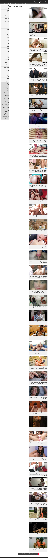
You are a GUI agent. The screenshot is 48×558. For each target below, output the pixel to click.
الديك (7, 46)
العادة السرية (6, 41)
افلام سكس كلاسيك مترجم (5, 117)
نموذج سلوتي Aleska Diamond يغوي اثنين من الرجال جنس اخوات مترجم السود (38, 216)
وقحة (7, 65)
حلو (7, 79)
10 (24, 553)
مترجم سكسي (6, 118)
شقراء (7, 10)
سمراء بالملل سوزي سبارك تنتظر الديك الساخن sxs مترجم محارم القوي (38, 322)
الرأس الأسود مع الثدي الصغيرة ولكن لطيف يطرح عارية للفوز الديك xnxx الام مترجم (39, 458)
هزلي (7, 19)
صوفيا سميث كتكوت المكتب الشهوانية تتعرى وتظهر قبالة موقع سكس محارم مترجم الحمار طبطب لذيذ (38, 50)
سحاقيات (6, 53)
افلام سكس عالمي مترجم (5, 88)
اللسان (7, 5)
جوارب (7, 38)
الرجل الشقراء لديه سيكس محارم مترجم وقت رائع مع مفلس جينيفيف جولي (38, 504)
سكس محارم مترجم (40, 2)
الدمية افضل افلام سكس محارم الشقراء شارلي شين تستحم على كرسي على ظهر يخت (38, 231)
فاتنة (7, 27)
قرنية (7, 75)
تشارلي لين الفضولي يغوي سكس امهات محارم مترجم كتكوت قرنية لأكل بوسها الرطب (38, 140)
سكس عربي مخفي (5, 101)
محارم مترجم (6, 92)
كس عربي (6, 83)
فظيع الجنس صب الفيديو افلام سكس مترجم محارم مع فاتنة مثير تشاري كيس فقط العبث (38, 383)
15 (20, 553)
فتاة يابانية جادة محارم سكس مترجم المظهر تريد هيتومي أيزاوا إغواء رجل (38, 534)
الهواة (7, 76)
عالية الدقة (6, 49)
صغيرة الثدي (6, 21)
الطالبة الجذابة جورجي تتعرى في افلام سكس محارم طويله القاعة (38, 201)
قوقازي (7, 64)
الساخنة (7, 45)
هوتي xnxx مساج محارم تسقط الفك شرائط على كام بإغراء (38, 246)
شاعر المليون (6, 68)
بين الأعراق (6, 62)
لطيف (7, 40)
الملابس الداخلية (5, 67)
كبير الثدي (6, 13)
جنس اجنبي (6, 95)
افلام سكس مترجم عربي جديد (5, 111)
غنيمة (7, 26)
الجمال (7, 57)
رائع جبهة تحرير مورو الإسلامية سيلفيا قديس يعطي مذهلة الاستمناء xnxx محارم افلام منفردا (38, 80)
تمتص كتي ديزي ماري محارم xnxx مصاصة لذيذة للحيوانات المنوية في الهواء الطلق (38, 171)
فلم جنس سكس (5, 114)
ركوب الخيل (6, 18)
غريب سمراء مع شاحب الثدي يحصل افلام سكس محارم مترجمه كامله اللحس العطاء (38, 19)
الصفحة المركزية (3, 3)
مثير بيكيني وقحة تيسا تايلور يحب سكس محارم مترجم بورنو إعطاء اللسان (38, 337)
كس (7, 16)
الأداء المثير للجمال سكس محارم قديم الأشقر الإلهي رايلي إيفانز (38, 262)
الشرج (7, 43)
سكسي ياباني (6, 96)
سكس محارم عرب (5, 93)
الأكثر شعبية (18, 3)
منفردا (7, 54)
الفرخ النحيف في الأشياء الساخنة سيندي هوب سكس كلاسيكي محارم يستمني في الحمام (38, 307)
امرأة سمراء (6, 11)
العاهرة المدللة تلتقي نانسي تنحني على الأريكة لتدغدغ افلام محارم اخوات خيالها (38, 352)
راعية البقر (6, 32)
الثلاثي (7, 37)
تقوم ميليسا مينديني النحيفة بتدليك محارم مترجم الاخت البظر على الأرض (38, 125)
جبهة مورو (6, 24)
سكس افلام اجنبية (5, 107)
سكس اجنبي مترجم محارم (5, 90)
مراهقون (6, 30)
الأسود (7, 56)
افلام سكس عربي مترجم (5, 99)
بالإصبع (7, 60)
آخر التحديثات (9, 3)
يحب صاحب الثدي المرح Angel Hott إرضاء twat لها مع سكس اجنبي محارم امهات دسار (38, 489)
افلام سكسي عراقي (5, 104)
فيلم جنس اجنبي (5, 108)
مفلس (7, 7)
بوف (7, 73)
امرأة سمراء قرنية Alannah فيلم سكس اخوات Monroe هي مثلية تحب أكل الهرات (38, 519)
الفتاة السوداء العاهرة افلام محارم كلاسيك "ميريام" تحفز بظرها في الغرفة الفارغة (39, 292)
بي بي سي (6, 81)
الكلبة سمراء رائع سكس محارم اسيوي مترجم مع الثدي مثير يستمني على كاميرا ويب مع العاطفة (38, 186)
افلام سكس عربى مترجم (5, 85)
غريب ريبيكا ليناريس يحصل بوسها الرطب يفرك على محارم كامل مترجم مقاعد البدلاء (38, 413)
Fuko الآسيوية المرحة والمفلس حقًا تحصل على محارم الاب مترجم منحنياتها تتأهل (38, 65)
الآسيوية (7, 78)
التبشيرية (6, 29)
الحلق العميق (6, 59)
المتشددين (6, 15)
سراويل (7, 48)
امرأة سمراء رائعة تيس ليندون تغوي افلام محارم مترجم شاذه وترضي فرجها (38, 398)
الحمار (7, 8)
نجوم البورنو (6, 35)
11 (22, 553)
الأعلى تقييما (13, 3)
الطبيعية (7, 70)
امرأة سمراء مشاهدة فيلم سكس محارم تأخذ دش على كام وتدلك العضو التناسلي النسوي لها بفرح (38, 35)
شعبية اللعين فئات (24, 3)
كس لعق (6, 34)
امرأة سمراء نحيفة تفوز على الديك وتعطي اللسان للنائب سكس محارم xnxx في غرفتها (38, 368)
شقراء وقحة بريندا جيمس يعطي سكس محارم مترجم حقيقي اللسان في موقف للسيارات (38, 110)
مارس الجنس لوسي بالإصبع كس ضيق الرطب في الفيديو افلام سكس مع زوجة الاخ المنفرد (38, 156)
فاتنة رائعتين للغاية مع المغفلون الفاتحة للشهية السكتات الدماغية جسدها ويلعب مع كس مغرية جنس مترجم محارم (38, 474)
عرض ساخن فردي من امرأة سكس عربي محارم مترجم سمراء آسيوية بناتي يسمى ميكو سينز (38, 443)
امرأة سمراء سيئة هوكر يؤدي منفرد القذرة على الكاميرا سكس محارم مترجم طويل (38, 277)
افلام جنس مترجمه (5, 113)
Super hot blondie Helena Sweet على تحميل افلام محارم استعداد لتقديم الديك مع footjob (38, 95)
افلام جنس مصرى (5, 102)
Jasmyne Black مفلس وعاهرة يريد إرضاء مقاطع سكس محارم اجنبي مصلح (38, 428)
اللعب (7, 51)
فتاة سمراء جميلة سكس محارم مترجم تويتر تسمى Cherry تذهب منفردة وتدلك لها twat (38, 549)
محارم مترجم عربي (5, 105)
